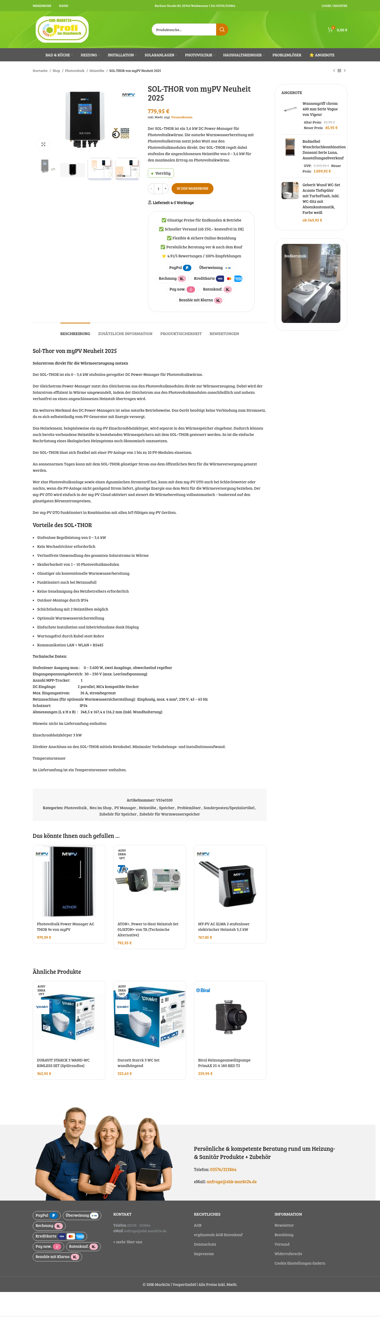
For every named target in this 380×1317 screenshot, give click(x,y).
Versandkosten (181, 117)
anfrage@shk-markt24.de (232, 1181)
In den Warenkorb (192, 188)
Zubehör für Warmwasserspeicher (169, 814)
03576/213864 (223, 1169)
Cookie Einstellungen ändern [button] (300, 1263)
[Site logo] (62, 29)
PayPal (180, 268)
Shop (57, 70)
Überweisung (215, 268)
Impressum (204, 1253)
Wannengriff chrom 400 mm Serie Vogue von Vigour (320, 109)
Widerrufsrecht (288, 1253)
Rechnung (172, 279)
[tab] (75, 331)
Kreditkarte (218, 279)
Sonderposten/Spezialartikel (229, 807)
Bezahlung (284, 1234)
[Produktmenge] (158, 188)
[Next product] (344, 70)
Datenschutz (205, 1244)
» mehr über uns (127, 1241)
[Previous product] (334, 70)
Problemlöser (189, 807)
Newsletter (284, 1225)
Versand (282, 1244)
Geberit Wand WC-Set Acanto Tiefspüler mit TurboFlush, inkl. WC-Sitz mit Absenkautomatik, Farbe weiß (321, 198)
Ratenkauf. (217, 289)
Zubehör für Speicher (118, 814)
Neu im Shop (100, 807)
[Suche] (190, 29)
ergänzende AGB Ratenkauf (218, 1234)
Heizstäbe (97, 70)
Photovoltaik (75, 70)
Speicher (166, 807)
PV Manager (125, 807)
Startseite (40, 70)
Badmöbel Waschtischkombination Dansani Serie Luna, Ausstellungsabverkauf (324, 149)
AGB (198, 1225)
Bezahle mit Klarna (200, 300)
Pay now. (182, 289)
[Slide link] (311, 283)
